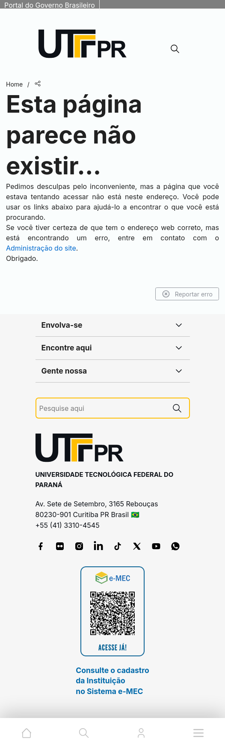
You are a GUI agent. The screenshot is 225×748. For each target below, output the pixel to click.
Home (14, 84)
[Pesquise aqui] (102, 408)
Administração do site (41, 248)
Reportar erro (187, 294)
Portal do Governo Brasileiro (49, 5)
